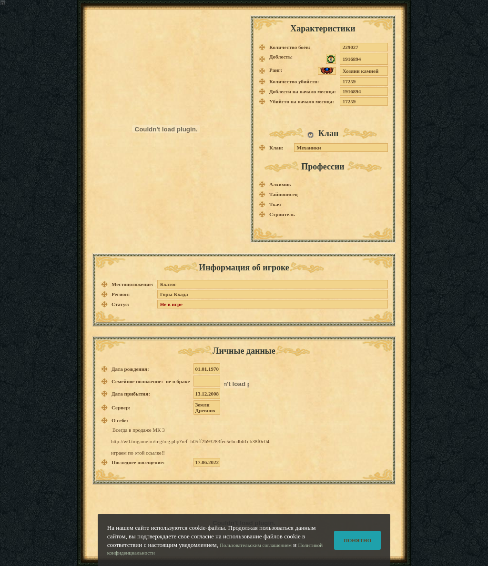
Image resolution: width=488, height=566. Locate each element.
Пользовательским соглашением (256, 555)
